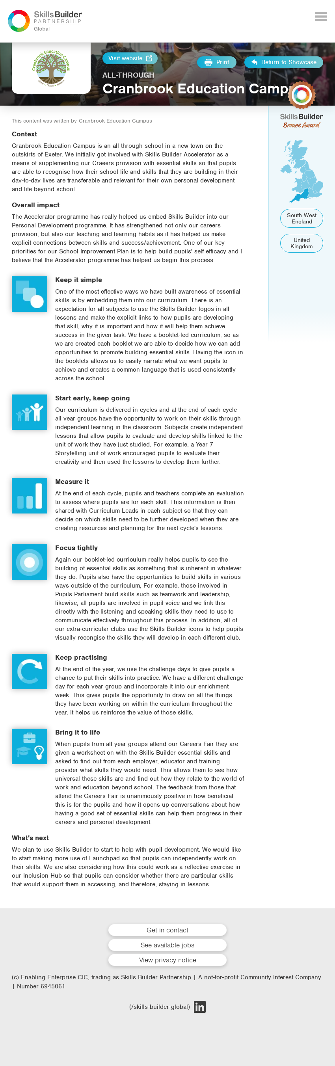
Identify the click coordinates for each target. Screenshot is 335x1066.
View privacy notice (167, 960)
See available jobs (167, 945)
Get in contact (167, 930)
